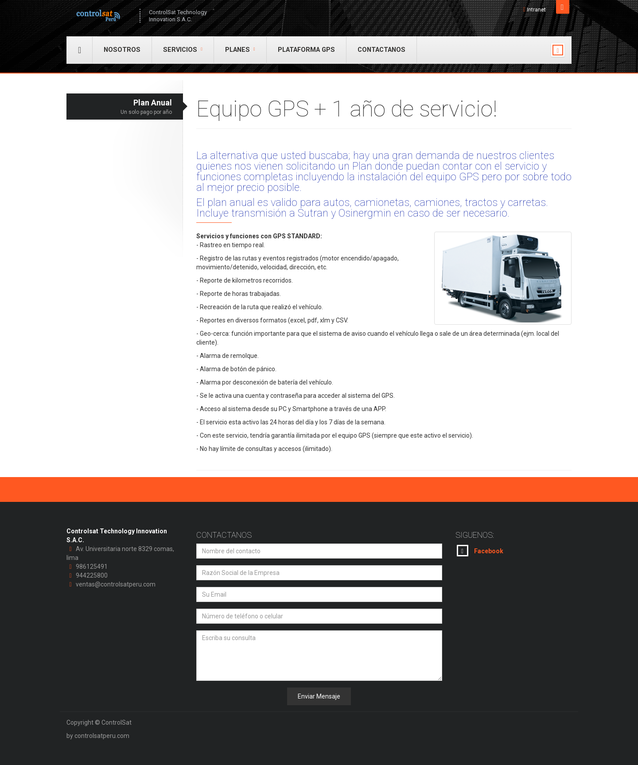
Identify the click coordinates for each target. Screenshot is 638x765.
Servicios (182, 50)
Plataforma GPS (306, 50)
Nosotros (122, 50)
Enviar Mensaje (319, 696)
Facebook (480, 550)
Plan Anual (119, 107)
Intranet (536, 10)
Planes (240, 50)
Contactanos (381, 50)
